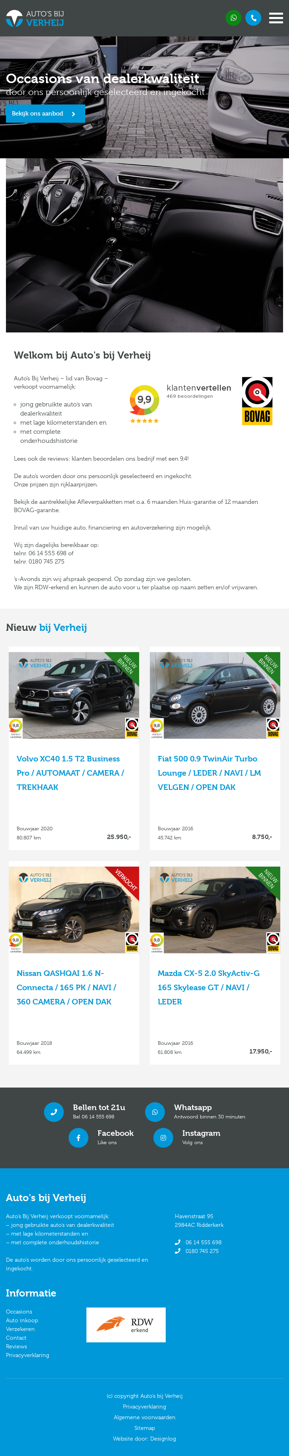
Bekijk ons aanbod (37, 113)
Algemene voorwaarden (145, 1417)
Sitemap (144, 1428)
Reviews (16, 1346)
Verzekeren (20, 1329)
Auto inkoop (22, 1320)
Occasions (19, 1311)
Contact (16, 1338)
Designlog (163, 1438)
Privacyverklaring (27, 1355)
